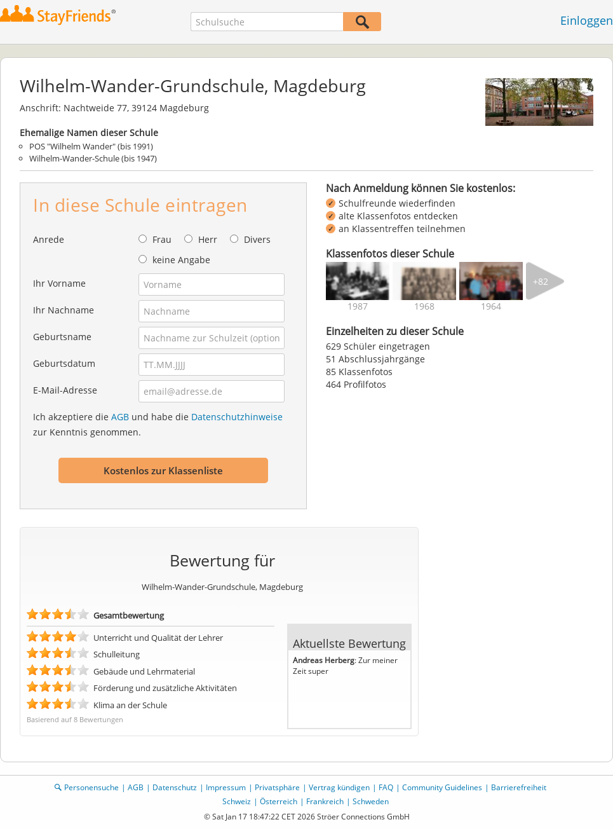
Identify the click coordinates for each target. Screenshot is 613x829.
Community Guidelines (442, 787)
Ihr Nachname (63, 310)
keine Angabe (181, 260)
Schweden (371, 801)
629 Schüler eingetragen (378, 346)
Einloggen (586, 20)
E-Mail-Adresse (65, 390)
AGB (120, 417)
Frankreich (325, 801)
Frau (162, 239)
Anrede (48, 239)
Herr (207, 239)
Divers (257, 239)
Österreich (278, 801)
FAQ (386, 787)
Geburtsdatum (64, 363)
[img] (357, 281)
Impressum (226, 787)
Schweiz (236, 801)
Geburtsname (62, 337)
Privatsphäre (277, 787)
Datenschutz (174, 787)
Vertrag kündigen (339, 787)
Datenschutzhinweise (237, 417)
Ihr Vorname (59, 283)
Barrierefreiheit (518, 787)
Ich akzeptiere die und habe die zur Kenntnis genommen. (158, 424)
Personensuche (91, 787)
